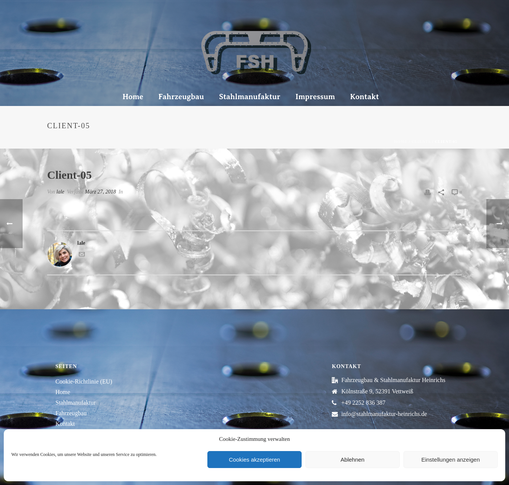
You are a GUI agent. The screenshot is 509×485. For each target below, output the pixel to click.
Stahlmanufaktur (249, 96)
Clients (421, 142)
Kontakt (364, 96)
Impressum (315, 96)
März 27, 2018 (100, 192)
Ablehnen (352, 459)
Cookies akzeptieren (254, 459)
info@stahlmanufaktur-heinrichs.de (384, 414)
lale (60, 192)
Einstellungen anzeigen (450, 459)
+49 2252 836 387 (363, 402)
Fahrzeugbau (181, 96)
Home (133, 96)
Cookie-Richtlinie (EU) (83, 381)
